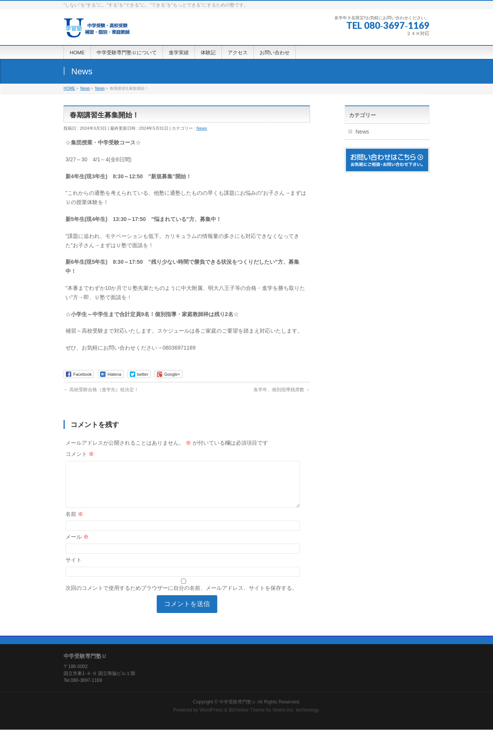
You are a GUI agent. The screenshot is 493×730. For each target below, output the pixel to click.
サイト (73, 569)
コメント (79, 454)
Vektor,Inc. (283, 710)
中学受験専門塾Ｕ (237, 702)
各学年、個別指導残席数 (281, 389)
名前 (74, 523)
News (201, 128)
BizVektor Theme (247, 710)
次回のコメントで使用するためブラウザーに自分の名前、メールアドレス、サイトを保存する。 (181, 597)
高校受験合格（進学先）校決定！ (101, 389)
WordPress (211, 710)
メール (77, 546)
